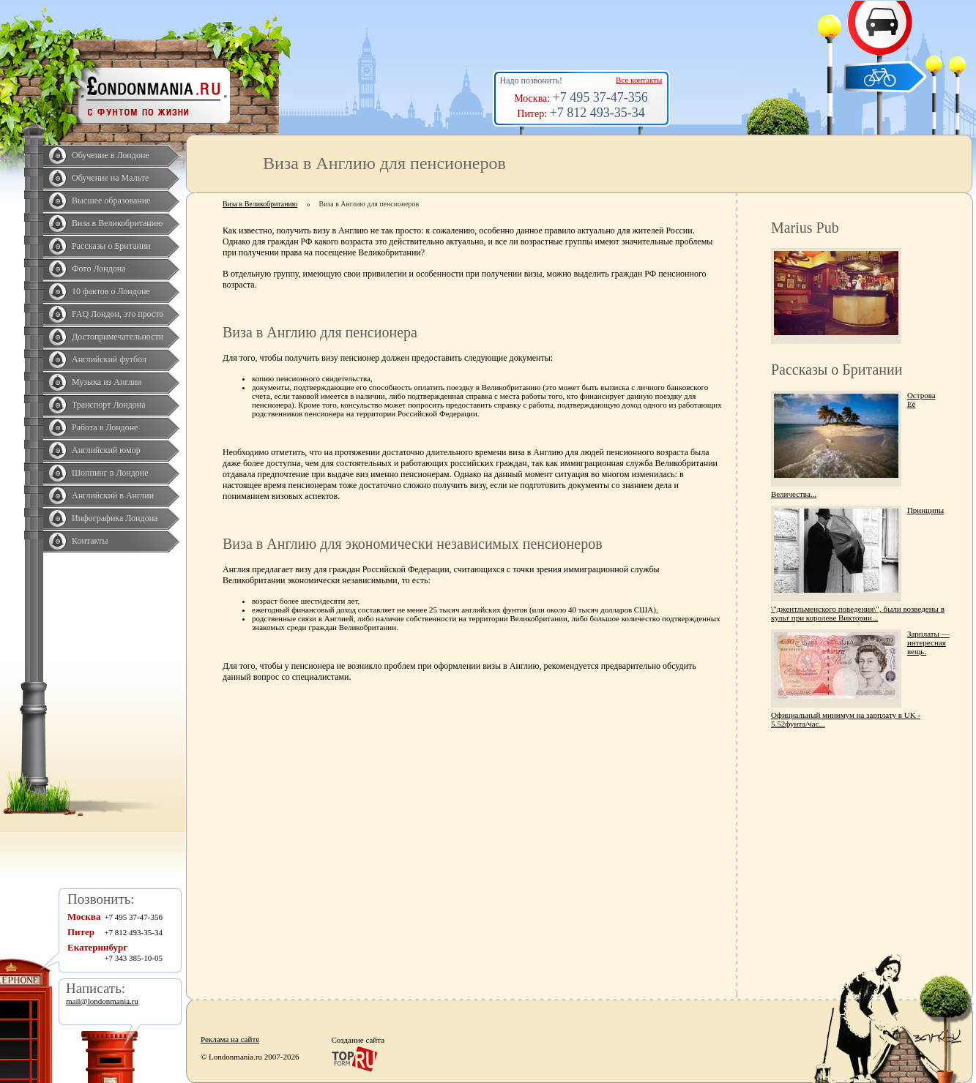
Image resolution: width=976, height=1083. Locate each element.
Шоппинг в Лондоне (110, 473)
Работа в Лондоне (105, 427)
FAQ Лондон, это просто (117, 314)
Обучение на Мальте (110, 178)
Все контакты (639, 79)
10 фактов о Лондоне (111, 291)
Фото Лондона (99, 268)
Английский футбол (109, 359)
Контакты (90, 541)
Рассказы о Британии (111, 246)
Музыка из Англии (107, 382)
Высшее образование (111, 200)
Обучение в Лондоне (110, 155)
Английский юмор (106, 450)
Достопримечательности (117, 336)
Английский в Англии (113, 495)
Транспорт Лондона (109, 405)
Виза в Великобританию (117, 223)
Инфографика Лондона (114, 518)
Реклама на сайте (230, 1039)
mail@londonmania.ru (102, 1001)
